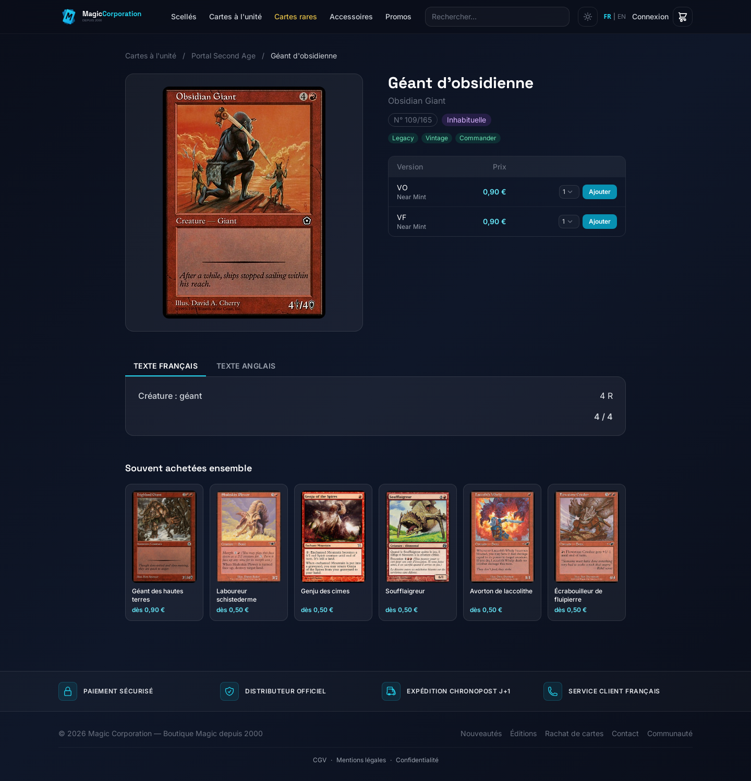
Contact (625, 733)
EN (621, 16)
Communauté (670, 733)
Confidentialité (417, 760)
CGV (319, 760)
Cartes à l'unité (235, 16)
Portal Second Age (223, 55)
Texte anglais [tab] (246, 365)
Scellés (184, 16)
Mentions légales (361, 760)
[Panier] (683, 17)
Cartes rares (295, 16)
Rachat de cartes (574, 733)
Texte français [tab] (166, 365)
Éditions (523, 733)
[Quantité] (569, 192)
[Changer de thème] (588, 17)
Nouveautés (481, 733)
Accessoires (351, 16)
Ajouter (600, 192)
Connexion (650, 16)
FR (607, 17)
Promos (398, 16)
